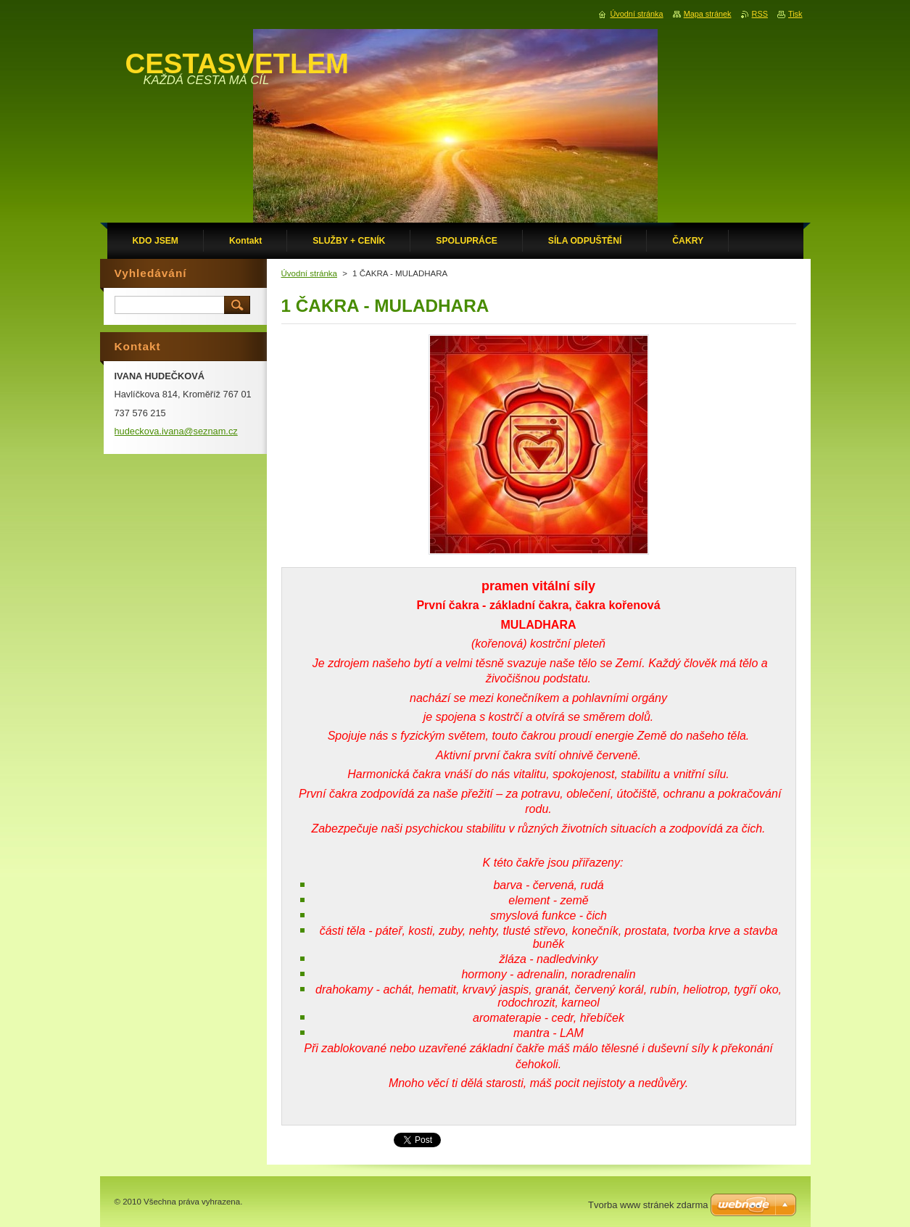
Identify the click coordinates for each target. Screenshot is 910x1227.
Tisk (795, 13)
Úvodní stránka (309, 273)
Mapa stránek (708, 13)
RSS (760, 13)
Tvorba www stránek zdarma (648, 1204)
